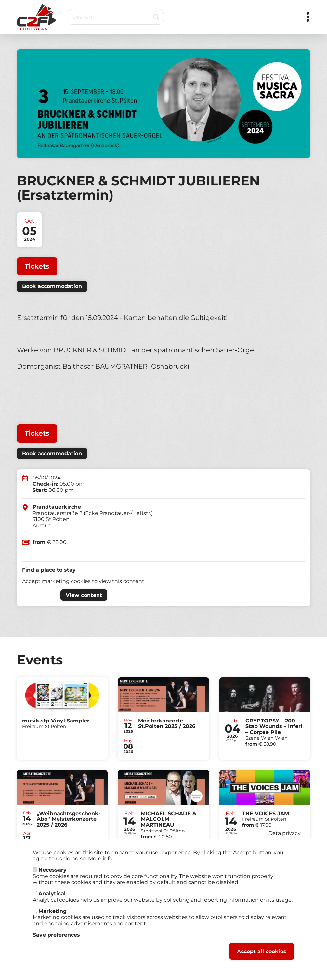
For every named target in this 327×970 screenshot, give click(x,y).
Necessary (52, 875)
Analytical (52, 899)
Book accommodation (52, 286)
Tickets (37, 266)
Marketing (52, 917)
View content (84, 595)
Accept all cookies (261, 957)
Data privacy (284, 839)
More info (100, 864)
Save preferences (56, 940)
